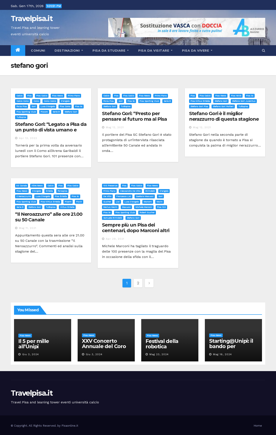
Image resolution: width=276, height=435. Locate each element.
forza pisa (21, 106)
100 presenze (110, 185)
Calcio (19, 95)
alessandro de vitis (130, 191)
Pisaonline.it (69, 425)
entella (49, 191)
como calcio (50, 101)
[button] (263, 50)
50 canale (21, 185)
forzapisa (62, 191)
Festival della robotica (162, 344)
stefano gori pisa (199, 106)
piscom (44, 112)
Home (258, 425)
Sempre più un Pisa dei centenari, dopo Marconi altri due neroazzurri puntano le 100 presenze (135, 233)
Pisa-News (57, 95)
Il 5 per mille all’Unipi (33, 344)
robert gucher (147, 212)
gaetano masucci (145, 196)
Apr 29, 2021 (115, 238)
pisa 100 (161, 207)
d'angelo (65, 101)
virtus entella (67, 207)
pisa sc (78, 106)
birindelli (150, 191)
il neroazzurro (23, 196)
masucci (126, 207)
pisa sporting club (26, 112)
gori (33, 106)
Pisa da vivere (197, 50)
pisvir (79, 202)
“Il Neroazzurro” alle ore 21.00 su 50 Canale (48, 217)
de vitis (107, 196)
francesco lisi (123, 196)
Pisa (29, 95)
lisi (118, 202)
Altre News (37, 185)
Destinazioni (69, 50)
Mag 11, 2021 (27, 228)
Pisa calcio (41, 95)
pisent (68, 202)
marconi (148, 202)
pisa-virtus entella (200, 101)
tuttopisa (21, 117)
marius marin (110, 207)
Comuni (37, 50)
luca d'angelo (48, 106)
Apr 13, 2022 (28, 138)
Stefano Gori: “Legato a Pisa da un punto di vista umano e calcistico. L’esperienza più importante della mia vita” (50, 132)
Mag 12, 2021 (115, 127)
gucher (107, 202)
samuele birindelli (112, 218)
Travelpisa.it (32, 18)
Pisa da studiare (111, 50)
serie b (56, 112)
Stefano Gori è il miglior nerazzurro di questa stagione (224, 116)
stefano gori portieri (223, 106)
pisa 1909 (236, 95)
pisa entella (61, 196)
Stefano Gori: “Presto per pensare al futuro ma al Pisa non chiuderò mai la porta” (134, 119)
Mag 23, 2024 (159, 354)
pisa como (65, 106)
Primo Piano (74, 95)
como (36, 101)
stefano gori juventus (244, 101)
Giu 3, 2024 (30, 354)
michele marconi (143, 207)
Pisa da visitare (155, 50)
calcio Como (22, 101)
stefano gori (70, 112)
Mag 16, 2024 (222, 354)
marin (160, 202)
